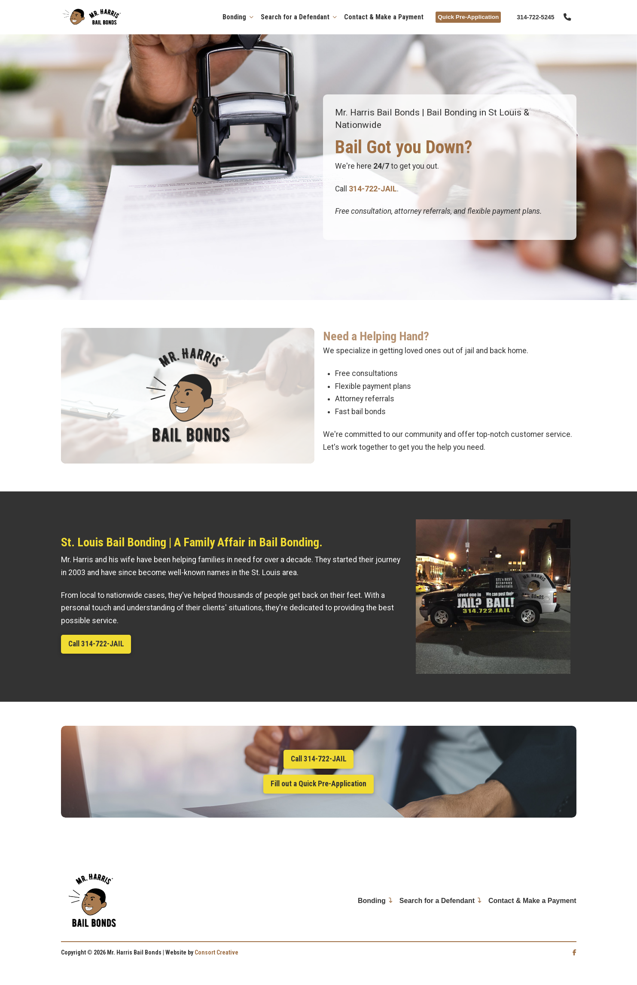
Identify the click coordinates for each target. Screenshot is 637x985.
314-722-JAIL (373, 189)
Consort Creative (216, 952)
